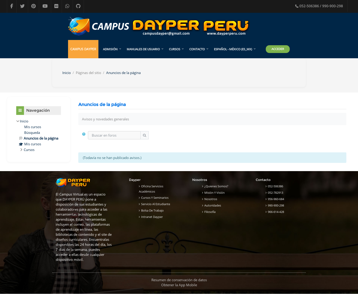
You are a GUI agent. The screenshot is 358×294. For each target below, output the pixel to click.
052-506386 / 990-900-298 (319, 6)
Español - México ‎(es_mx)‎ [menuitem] (233, 49)
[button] (84, 135)
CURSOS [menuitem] (174, 49)
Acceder (277, 49)
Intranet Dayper (152, 217)
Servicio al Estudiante (155, 204)
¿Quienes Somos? (216, 186)
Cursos (29, 149)
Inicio (66, 72)
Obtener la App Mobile (179, 285)
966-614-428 (276, 212)
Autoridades (212, 205)
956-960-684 (276, 199)
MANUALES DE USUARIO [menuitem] (143, 49)
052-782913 (275, 193)
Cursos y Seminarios (154, 198)
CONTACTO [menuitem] (197, 49)
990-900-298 (276, 205)
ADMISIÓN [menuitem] (110, 49)
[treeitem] (38, 135)
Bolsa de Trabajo (152, 210)
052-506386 (275, 186)
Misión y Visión (214, 193)
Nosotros (210, 199)
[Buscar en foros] (114, 135)
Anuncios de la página (123, 72)
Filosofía (210, 212)
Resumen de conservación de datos (179, 280)
